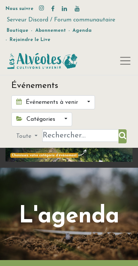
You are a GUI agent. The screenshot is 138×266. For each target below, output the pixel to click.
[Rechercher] (122, 136)
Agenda (82, 30)
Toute (24, 136)
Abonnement (50, 30)
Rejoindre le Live (30, 39)
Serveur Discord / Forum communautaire (61, 20)
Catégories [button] (36, 119)
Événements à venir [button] (48, 102)
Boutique (17, 30)
